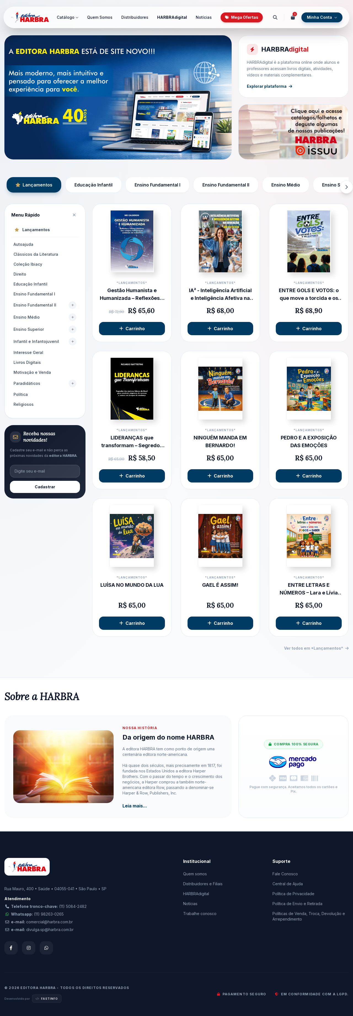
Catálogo (67, 17)
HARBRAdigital (172, 17)
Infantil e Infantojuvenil (36, 341)
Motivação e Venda (32, 372)
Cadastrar (45, 486)
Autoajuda (23, 244)
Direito (20, 274)
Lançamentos (33, 185)
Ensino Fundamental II (225, 185)
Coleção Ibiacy (28, 264)
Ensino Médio (285, 185)
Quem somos (195, 873)
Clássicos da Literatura (36, 254)
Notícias (204, 17)
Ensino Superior (29, 329)
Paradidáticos (27, 383)
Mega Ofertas (241, 17)
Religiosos (24, 404)
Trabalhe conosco (199, 913)
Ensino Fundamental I (157, 185)
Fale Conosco (285, 873)
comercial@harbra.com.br (49, 921)
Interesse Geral (28, 352)
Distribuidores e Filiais (203, 883)
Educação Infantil (93, 185)
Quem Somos (100, 17)
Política (21, 394)
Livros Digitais (27, 362)
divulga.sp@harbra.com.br (50, 929)
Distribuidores (134, 17)
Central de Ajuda (287, 883)
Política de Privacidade (293, 893)
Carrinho (132, 328)
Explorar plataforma (270, 85)
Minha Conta (322, 17)
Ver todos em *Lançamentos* (316, 648)
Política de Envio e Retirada (297, 903)
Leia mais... (134, 806)
